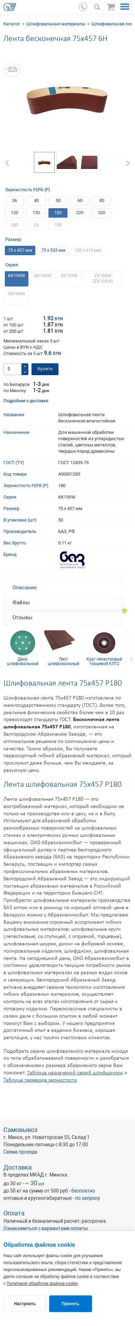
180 (58, 212)
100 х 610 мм (87, 250)
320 (101, 212)
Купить (45, 369)
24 (36, 224)
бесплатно (83, 1191)
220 (79, 212)
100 (58, 224)
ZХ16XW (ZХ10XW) (103, 278)
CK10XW (16, 293)
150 (36, 212)
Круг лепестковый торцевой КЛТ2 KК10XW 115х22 (104, 661)
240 (14, 224)
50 (58, 200)
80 (101, 200)
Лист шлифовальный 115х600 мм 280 (63, 661)
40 (36, 200)
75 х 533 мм (53, 250)
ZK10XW (69, 275)
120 (14, 212)
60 (80, 200)
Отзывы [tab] (22, 617)
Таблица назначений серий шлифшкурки (75, 1073)
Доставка (17, 1167)
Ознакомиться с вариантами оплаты (45, 1228)
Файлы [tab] (21, 602)
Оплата (14, 1213)
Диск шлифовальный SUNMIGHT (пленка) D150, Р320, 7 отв (22, 661)
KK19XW (16, 275)
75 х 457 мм (20, 250)
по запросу (87, 1198)
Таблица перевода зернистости (40, 1080)
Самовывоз (20, 1129)
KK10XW (43, 275)
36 (14, 200)
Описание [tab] (24, 587)
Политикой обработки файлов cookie (42, 1283)
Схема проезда (20, 1152)
